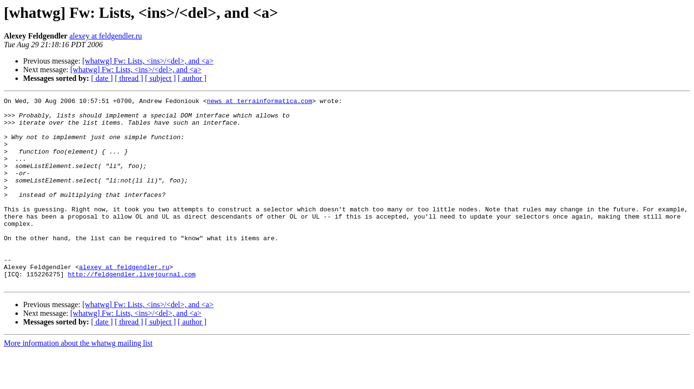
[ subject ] (160, 78)
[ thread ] (129, 78)
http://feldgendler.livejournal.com (132, 310)
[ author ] (192, 78)
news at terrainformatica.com (259, 102)
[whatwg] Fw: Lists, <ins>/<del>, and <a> (148, 61)
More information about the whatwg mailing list (78, 380)
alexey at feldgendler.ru (105, 36)
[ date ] (102, 78)
